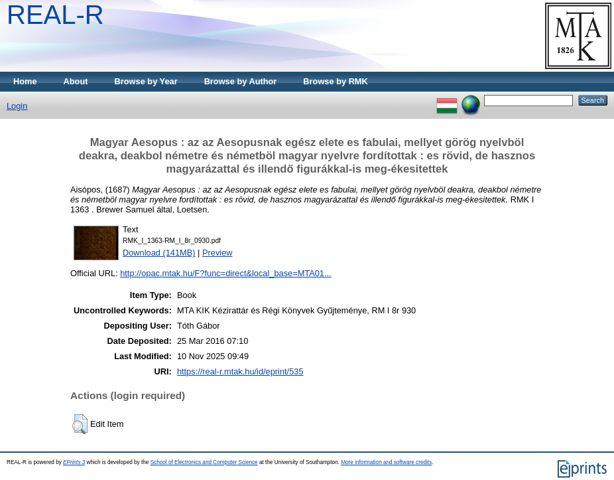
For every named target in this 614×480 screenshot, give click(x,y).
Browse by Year (146, 81)
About (76, 81)
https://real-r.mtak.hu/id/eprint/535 (240, 371)
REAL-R (55, 14)
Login (17, 106)
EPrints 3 (74, 462)
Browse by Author (240, 81)
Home (25, 81)
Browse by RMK (335, 81)
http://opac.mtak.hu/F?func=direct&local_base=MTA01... (225, 273)
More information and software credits (386, 462)
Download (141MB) (159, 253)
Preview (217, 253)
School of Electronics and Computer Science (204, 462)
